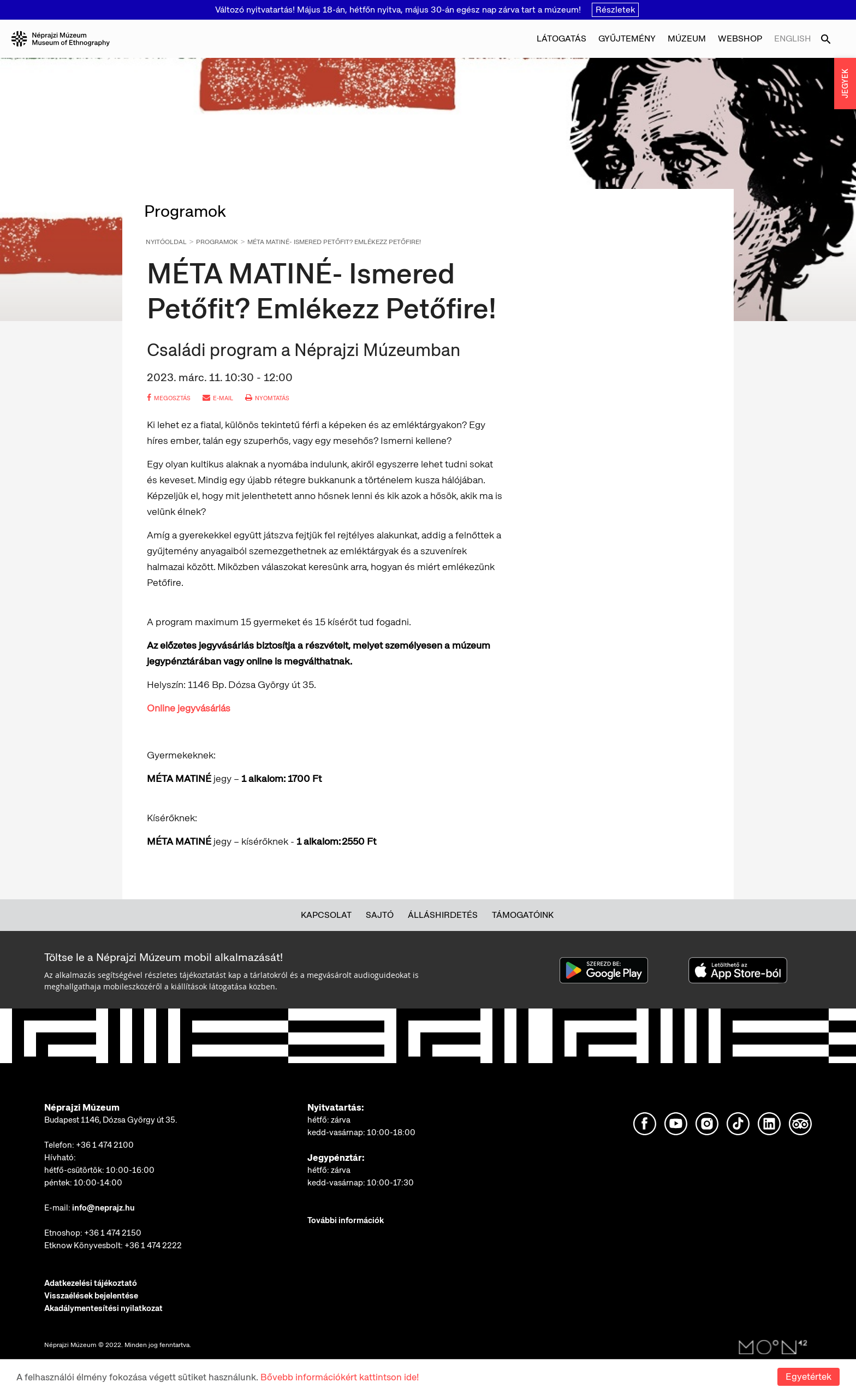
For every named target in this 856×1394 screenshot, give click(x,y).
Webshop (740, 38)
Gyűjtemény (627, 38)
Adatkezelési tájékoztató (90, 1283)
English (792, 38)
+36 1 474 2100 (105, 1145)
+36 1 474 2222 (153, 1245)
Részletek (615, 9)
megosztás (169, 398)
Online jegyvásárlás (188, 708)
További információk (345, 1220)
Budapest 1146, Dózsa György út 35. (110, 1119)
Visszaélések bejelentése (91, 1295)
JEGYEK (845, 83)
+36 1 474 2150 (112, 1232)
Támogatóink (523, 915)
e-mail (218, 398)
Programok (217, 242)
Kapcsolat (326, 915)
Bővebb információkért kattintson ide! (339, 1377)
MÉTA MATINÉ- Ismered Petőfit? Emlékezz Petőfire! (334, 242)
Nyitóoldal (166, 242)
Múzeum (687, 38)
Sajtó (380, 915)
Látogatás (561, 38)
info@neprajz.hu (103, 1207)
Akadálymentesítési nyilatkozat (103, 1308)
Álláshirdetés (443, 915)
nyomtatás (267, 398)
